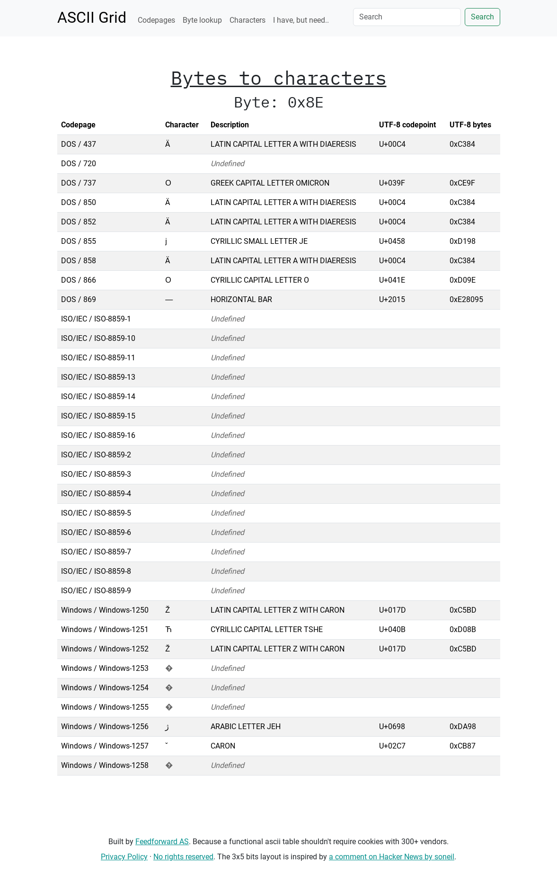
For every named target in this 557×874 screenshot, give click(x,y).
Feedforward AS (162, 841)
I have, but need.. (301, 20)
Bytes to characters (279, 77)
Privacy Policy (124, 856)
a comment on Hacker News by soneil (391, 856)
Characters (247, 20)
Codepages (156, 20)
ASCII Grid (91, 18)
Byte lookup (202, 20)
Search (482, 16)
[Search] (407, 17)
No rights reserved (183, 856)
